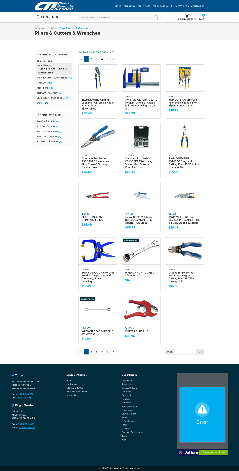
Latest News (182, 6)
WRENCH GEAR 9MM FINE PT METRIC (97, 333)
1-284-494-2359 (26, 394)
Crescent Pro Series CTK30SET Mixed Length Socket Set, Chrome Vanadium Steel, (140, 163)
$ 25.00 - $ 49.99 (46, 126)
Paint (124, 425)
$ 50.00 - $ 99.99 (46, 131)
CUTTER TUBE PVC (136, 331)
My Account (72, 384)
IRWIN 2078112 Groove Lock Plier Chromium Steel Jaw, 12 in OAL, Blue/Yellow (98, 104)
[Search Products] (119, 17)
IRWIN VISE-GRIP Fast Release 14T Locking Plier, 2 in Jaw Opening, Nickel (184, 219)
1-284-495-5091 (26, 424)
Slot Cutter (42, 82)
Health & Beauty (129, 406)
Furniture (126, 399)
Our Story (129, 6)
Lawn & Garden (129, 414)
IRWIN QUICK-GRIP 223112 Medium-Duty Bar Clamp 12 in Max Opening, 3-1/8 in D (141, 104)
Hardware (126, 403)
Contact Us (197, 6)
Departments (41, 28)
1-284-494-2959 (24, 398)
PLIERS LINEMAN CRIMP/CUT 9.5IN (92, 218)
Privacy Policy (73, 395)
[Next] (113, 59)
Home (118, 6)
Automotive (127, 384)
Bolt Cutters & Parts (47, 92)
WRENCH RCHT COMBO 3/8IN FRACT (140, 274)
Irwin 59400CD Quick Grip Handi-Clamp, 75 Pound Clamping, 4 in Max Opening (98, 277)
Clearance (127, 392)
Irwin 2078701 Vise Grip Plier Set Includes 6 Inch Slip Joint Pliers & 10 (183, 102)
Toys (124, 439)
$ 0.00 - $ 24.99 (45, 121)
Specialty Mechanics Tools (51, 98)
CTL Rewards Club (163, 6)
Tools (53, 28)
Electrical (126, 395)
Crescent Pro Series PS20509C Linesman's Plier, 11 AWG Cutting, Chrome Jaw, (95, 163)
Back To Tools (44, 61)
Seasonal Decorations (132, 432)
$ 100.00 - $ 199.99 (47, 136)
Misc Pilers (42, 87)
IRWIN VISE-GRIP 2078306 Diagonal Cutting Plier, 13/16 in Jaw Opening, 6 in (184, 163)
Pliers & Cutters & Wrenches (51, 77)
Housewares (127, 410)
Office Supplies (129, 421)
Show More (42, 103)
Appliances (127, 380)
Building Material (129, 388)
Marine (125, 417)
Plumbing (126, 428)
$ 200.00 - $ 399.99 (47, 141)
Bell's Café (144, 6)
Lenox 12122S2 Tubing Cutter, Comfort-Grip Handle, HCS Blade (138, 219)
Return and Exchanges (77, 392)
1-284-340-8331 (27, 427)
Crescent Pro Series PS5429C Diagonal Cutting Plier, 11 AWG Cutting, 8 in (181, 277)
